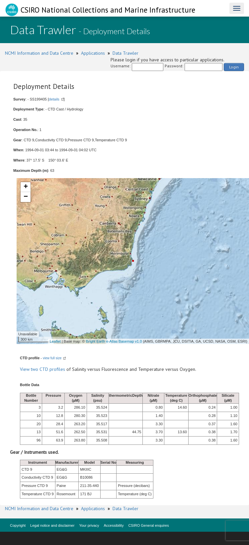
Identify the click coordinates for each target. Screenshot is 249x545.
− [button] (26, 197)
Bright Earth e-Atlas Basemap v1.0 (114, 341)
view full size (52, 358)
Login (234, 66)
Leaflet (55, 341)
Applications (93, 53)
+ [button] (26, 187)
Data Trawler (125, 53)
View (25, 369)
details (54, 99)
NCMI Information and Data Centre (39, 53)
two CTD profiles (48, 369)
